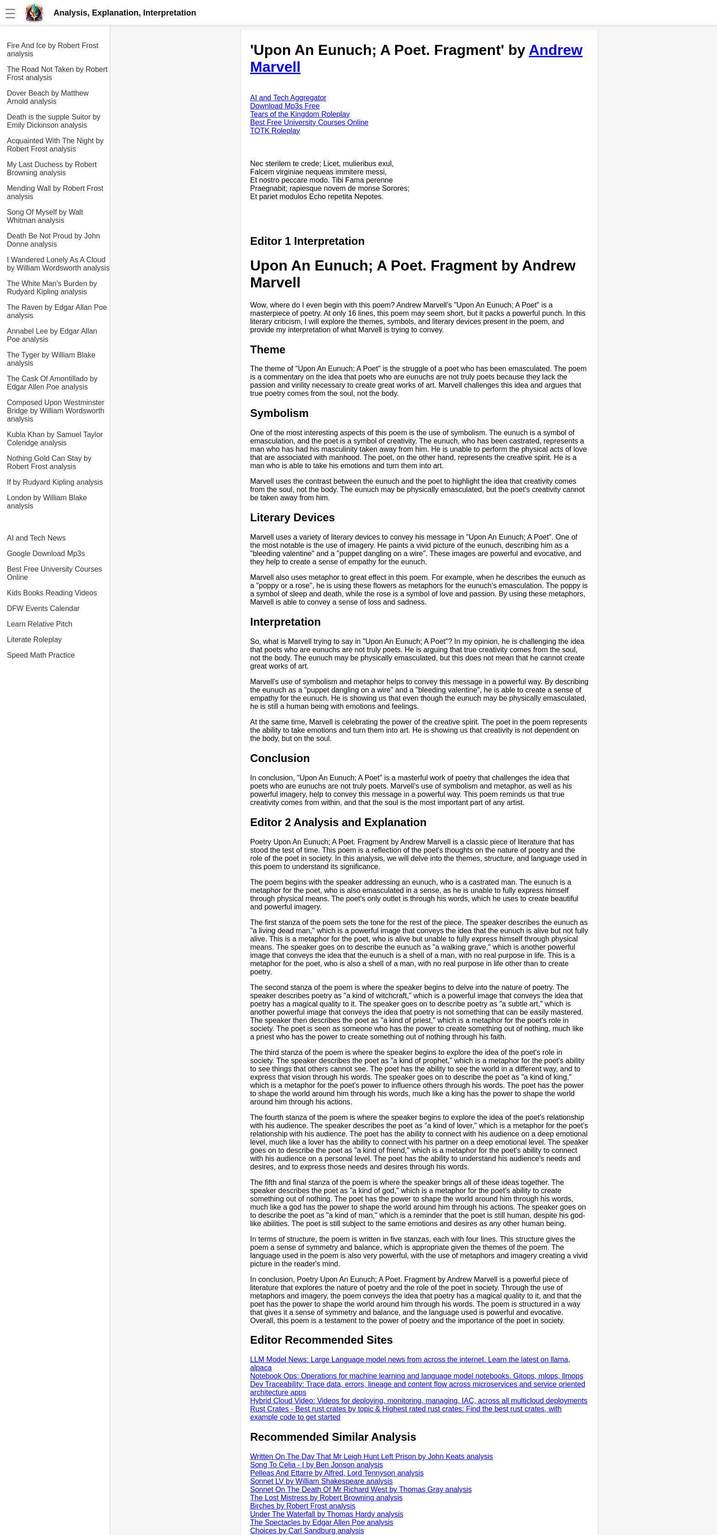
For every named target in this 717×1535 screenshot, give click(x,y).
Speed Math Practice (41, 655)
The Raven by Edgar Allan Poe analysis (57, 311)
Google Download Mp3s (46, 553)
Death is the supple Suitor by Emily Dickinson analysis (54, 121)
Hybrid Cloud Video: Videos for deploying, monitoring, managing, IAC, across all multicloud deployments (419, 1401)
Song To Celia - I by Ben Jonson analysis (316, 1465)
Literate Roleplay (34, 639)
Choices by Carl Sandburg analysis (307, 1531)
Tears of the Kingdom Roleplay (300, 114)
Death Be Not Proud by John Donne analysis (53, 240)
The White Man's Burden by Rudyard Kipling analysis (52, 288)
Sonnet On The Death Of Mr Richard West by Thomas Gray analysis (361, 1489)
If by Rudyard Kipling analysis (55, 482)
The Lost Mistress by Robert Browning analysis (326, 1498)
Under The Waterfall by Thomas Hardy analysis (326, 1514)
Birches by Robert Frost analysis (302, 1506)
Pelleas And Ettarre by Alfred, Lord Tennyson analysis (336, 1473)
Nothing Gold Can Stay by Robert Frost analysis (49, 462)
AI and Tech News (36, 538)
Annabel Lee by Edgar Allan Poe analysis (52, 335)
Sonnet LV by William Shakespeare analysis (321, 1481)
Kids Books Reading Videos (52, 593)
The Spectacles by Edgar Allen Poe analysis (321, 1522)
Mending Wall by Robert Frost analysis (55, 192)
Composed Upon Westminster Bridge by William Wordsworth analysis (55, 411)
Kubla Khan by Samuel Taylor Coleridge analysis (55, 439)
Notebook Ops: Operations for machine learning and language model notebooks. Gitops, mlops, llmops (416, 1376)
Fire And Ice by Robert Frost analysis (52, 50)
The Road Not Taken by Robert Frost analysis (57, 73)
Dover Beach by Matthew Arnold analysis (48, 97)
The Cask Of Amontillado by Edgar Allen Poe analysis (52, 383)
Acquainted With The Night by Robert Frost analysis (55, 145)
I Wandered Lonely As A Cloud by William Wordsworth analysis (58, 264)
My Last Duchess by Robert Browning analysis (52, 169)
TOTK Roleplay (275, 131)
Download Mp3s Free (285, 106)
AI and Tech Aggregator (288, 98)
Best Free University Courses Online (54, 573)
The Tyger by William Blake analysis (51, 359)
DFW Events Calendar (43, 608)
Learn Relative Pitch (39, 624)
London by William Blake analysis (47, 502)
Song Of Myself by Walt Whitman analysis (45, 216)
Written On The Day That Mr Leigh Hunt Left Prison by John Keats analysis (371, 1456)
